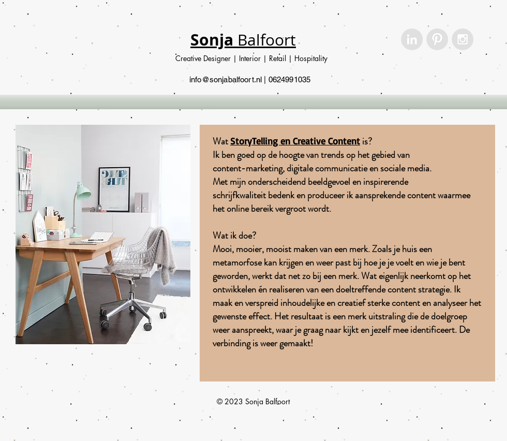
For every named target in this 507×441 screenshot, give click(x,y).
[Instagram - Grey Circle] (462, 39)
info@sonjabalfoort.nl (225, 79)
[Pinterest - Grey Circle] (437, 39)
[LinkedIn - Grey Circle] (412, 39)
